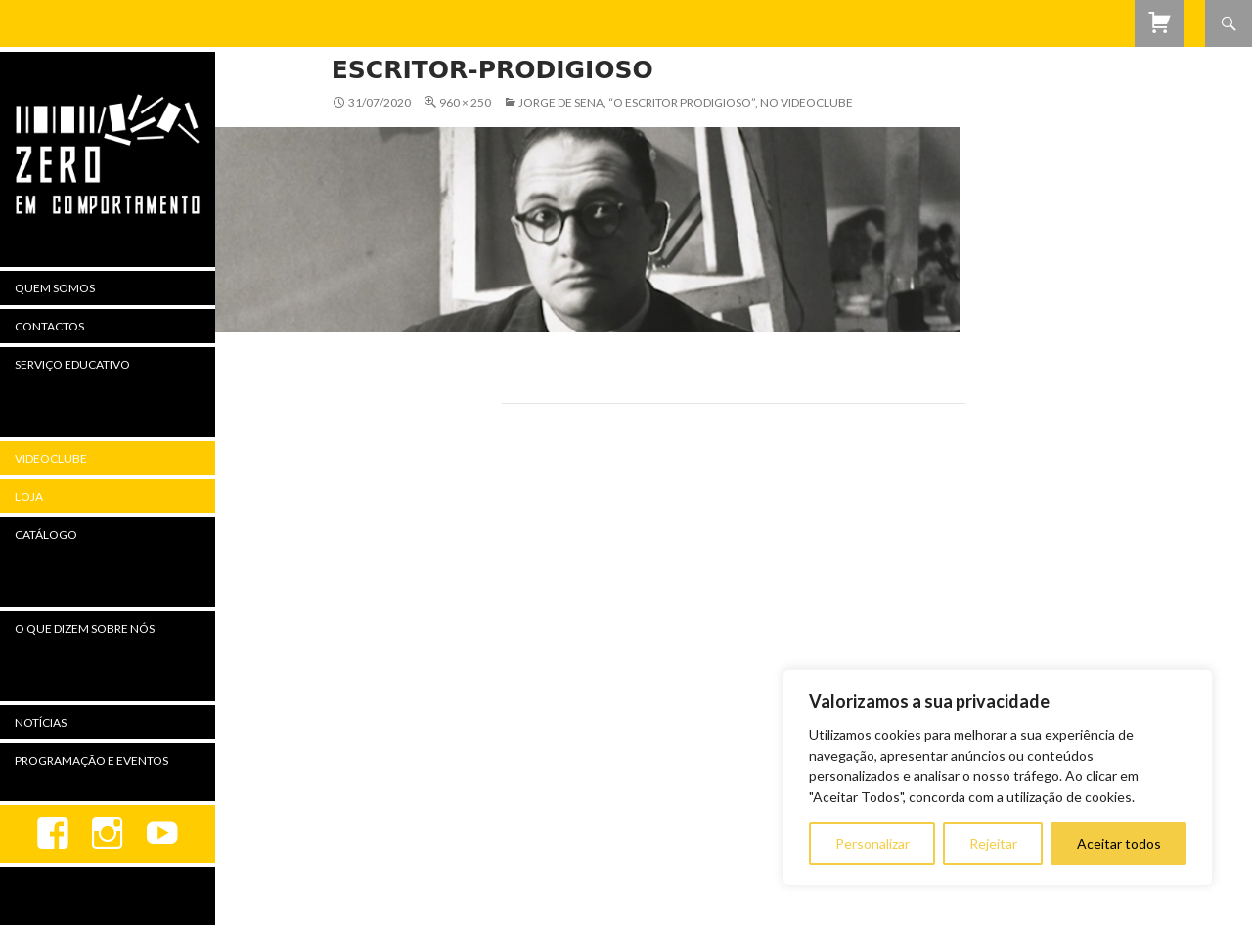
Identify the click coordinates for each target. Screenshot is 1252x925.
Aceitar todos (1119, 843)
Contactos (49, 326)
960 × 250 (465, 102)
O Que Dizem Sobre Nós (85, 628)
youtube (162, 834)
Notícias (41, 722)
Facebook (52, 834)
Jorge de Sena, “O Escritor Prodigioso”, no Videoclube (685, 102)
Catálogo (46, 534)
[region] (997, 777)
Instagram (107, 834)
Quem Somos (55, 288)
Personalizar (872, 843)
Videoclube (51, 458)
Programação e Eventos (91, 760)
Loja (29, 496)
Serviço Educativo (72, 364)
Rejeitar (993, 843)
